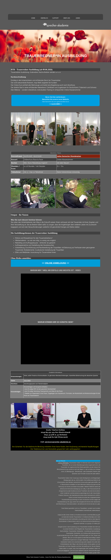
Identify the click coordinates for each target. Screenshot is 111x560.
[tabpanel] (55, 81)
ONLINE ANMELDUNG (55, 263)
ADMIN (78, 18)
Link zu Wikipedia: (63, 463)
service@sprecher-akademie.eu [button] (58, 442)
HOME (33, 18)
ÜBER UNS (66, 18)
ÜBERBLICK (44, 18)
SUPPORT (55, 18)
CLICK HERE (55, 104)
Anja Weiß (27, 380)
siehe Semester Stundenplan (69, 156)
